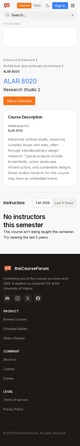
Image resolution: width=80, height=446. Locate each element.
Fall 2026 (43, 203)
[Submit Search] (72, 15)
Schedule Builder (15, 329)
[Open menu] (73, 5)
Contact (8, 369)
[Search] (40, 15)
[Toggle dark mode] (47, 5)
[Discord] (7, 298)
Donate (8, 378)
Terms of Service (15, 400)
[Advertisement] (40, 37)
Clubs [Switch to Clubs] (37, 5)
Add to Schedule (19, 101)
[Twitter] (28, 298)
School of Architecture (19, 60)
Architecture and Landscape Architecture (32, 66)
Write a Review (14, 338)
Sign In (60, 6)
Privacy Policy (13, 409)
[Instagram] (17, 298)
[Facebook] (38, 298)
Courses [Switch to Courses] (24, 5)
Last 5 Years (64, 203)
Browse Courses (15, 319)
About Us (9, 359)
